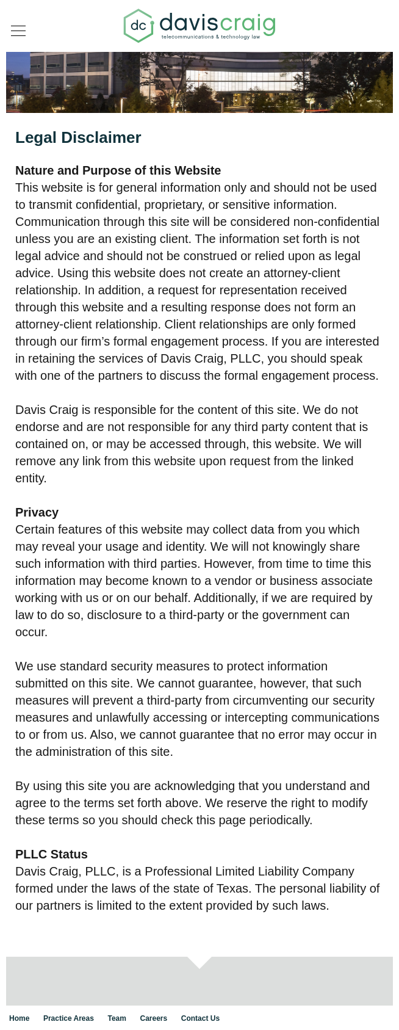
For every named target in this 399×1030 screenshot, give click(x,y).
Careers (154, 1018)
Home (19, 1018)
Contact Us (200, 1018)
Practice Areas (68, 1018)
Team (116, 1018)
